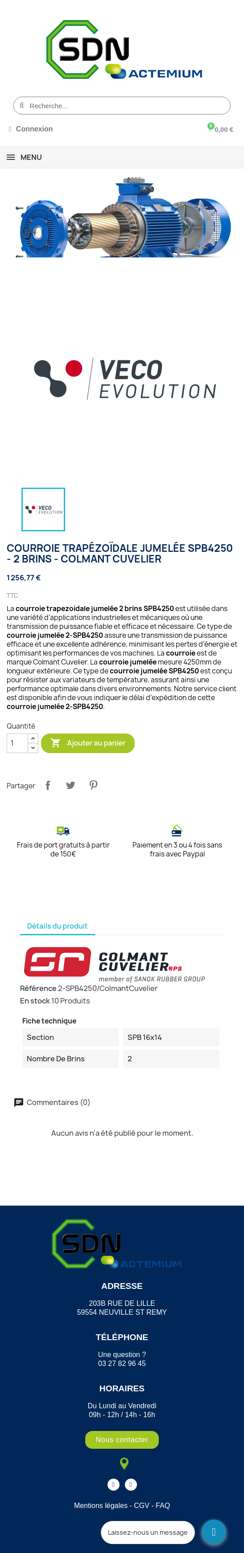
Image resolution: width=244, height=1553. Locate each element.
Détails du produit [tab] (57, 926)
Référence (38, 988)
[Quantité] (17, 743)
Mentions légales (101, 1505)
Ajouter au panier (87, 743)
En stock (35, 1000)
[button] (122, 1440)
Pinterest (93, 785)
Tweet (70, 785)
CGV (141, 1505)
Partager (48, 785)
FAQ (163, 1505)
